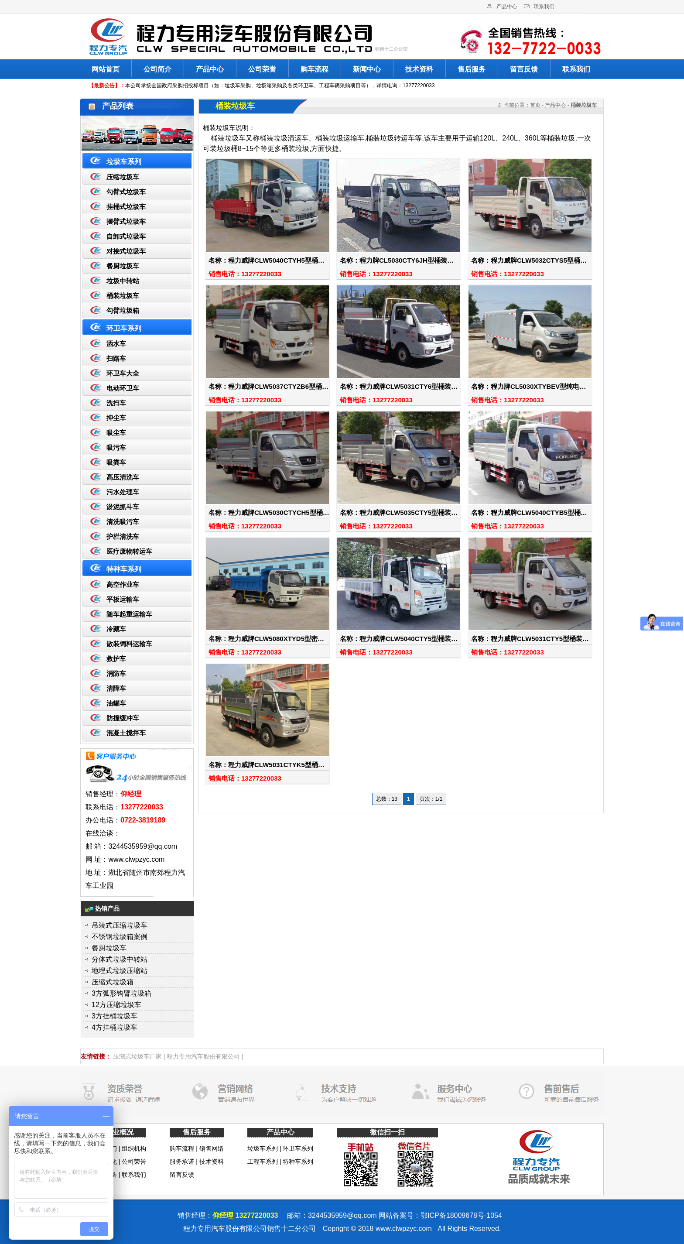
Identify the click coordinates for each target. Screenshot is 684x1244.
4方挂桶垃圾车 (114, 1027)
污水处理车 (122, 492)
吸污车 (116, 447)
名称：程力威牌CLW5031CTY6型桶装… (399, 386)
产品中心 (506, 6)
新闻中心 (367, 69)
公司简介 (157, 69)
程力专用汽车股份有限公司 (203, 1056)
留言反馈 (524, 69)
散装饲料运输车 (129, 644)
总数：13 (386, 799)
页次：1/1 (431, 799)
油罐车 (116, 703)
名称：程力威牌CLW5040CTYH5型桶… (267, 260)
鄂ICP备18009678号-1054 (461, 1215)
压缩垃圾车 (122, 177)
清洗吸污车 (122, 521)
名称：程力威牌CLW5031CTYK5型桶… (267, 764)
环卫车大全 (122, 373)
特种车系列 (123, 569)
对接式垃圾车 (126, 251)
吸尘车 (116, 432)
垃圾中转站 (122, 280)
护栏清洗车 (122, 536)
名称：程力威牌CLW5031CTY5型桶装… (530, 638)
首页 (535, 105)
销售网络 (211, 1148)
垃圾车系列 (123, 161)
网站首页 (106, 69)
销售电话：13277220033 (245, 274)
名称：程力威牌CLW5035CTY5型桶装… (399, 512)
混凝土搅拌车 (126, 733)
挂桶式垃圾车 (126, 206)
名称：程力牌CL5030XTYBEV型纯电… (528, 386)
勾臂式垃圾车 (126, 191)
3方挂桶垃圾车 (114, 1016)
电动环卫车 (122, 388)
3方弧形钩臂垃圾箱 (121, 993)
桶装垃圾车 (122, 295)
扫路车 (116, 358)
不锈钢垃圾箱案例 (119, 936)
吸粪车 (116, 462)
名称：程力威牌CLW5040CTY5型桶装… (399, 638)
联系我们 (544, 6)
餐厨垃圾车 (122, 266)
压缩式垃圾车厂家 (137, 1056)
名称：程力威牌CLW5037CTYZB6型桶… (268, 386)
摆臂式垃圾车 (126, 221)
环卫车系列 (123, 328)
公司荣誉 (262, 69)
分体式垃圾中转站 (119, 959)
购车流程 (314, 69)
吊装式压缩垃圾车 (119, 925)
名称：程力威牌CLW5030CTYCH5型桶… (269, 512)
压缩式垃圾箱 (112, 982)
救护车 (116, 658)
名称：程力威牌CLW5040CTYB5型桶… (529, 512)
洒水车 (116, 343)
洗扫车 (116, 403)
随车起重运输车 (129, 614)
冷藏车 (116, 629)
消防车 (116, 673)
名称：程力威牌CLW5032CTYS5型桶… (529, 260)
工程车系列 (262, 1161)
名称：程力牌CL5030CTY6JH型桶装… (397, 260)
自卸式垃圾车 (126, 236)
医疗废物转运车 (129, 551)
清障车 (116, 688)
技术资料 (419, 69)
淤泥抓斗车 (122, 507)
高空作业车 (122, 584)
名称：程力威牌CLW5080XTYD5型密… (266, 638)
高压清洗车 (122, 477)
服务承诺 (182, 1161)
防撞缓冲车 (122, 718)
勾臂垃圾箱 (122, 310)
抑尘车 (116, 418)
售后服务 (472, 69)
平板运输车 (122, 599)
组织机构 (134, 1148)
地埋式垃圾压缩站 (119, 970)
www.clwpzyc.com (404, 1228)
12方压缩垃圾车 (116, 1004)
